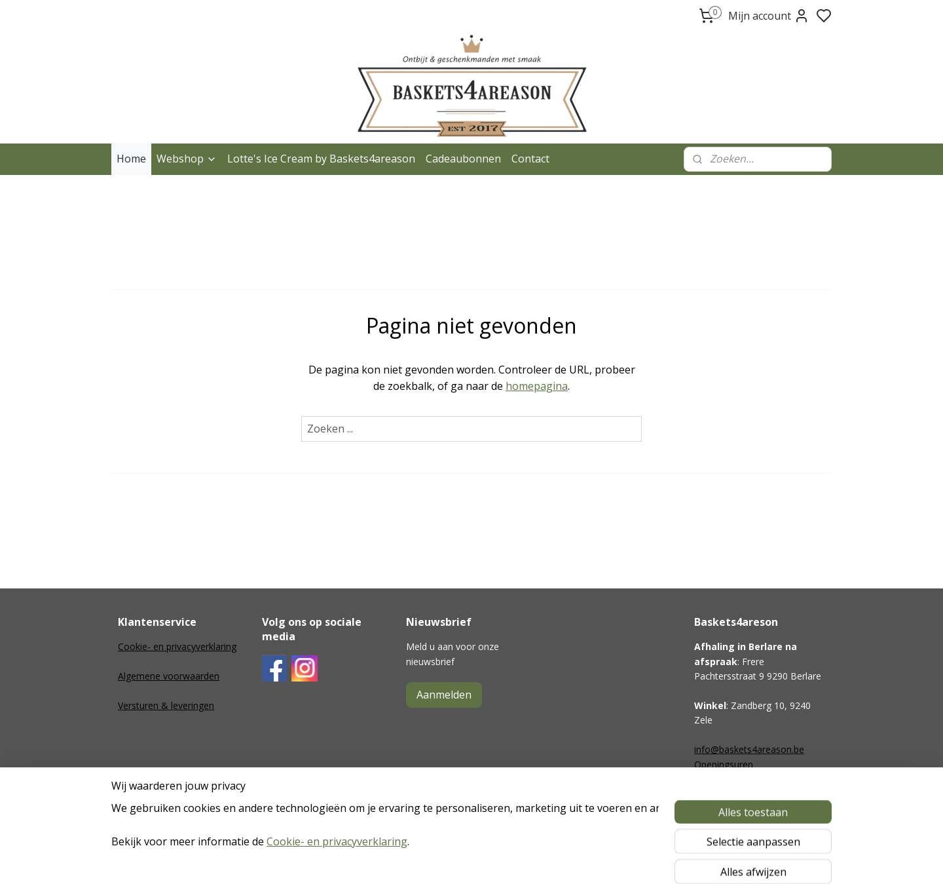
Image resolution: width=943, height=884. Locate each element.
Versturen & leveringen (166, 705)
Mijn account (768, 16)
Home (131, 158)
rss (547, 860)
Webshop (187, 158)
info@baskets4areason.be (749, 749)
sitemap (520, 860)
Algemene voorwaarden (168, 676)
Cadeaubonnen (463, 158)
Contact (530, 158)
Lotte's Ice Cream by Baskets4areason (321, 158)
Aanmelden (444, 694)
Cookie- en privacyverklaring (177, 646)
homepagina (537, 386)
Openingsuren (723, 764)
